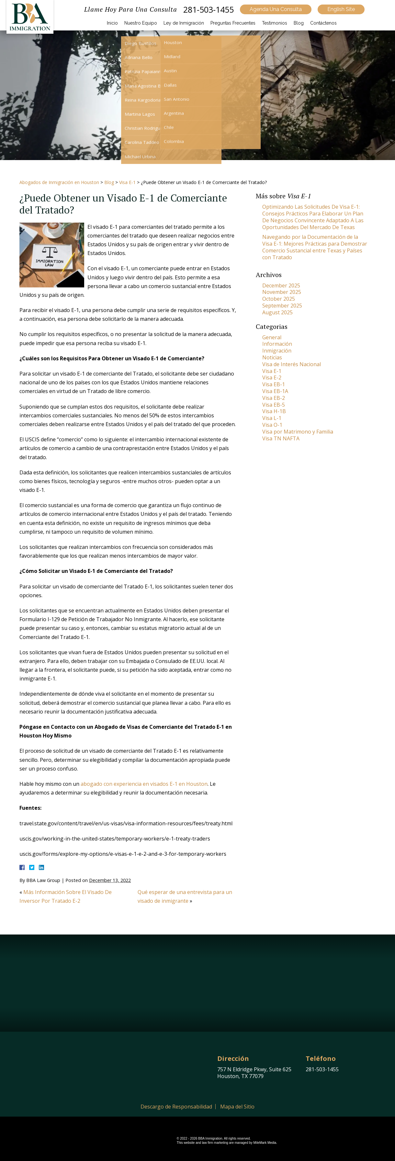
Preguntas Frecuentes (232, 23)
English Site (341, 9)
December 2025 (281, 285)
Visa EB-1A (275, 391)
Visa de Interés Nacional (291, 364)
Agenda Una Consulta (276, 9)
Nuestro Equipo (140, 23)
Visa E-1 (127, 182)
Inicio (112, 23)
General (271, 337)
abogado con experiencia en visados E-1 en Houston (144, 783)
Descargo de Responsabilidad (176, 1106)
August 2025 (277, 312)
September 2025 (282, 305)
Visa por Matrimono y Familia (297, 431)
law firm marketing (215, 1142)
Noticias (272, 357)
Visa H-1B (274, 411)
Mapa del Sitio (237, 1106)
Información (277, 343)
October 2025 (278, 298)
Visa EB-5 (273, 404)
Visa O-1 (272, 424)
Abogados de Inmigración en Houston (59, 182)
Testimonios (274, 23)
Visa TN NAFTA (280, 438)
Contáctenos (323, 23)
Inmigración (276, 350)
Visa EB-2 (273, 397)
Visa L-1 (271, 418)
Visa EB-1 (273, 384)
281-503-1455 (208, 10)
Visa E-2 (271, 377)
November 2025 (281, 292)
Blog (299, 23)
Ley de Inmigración (184, 23)
